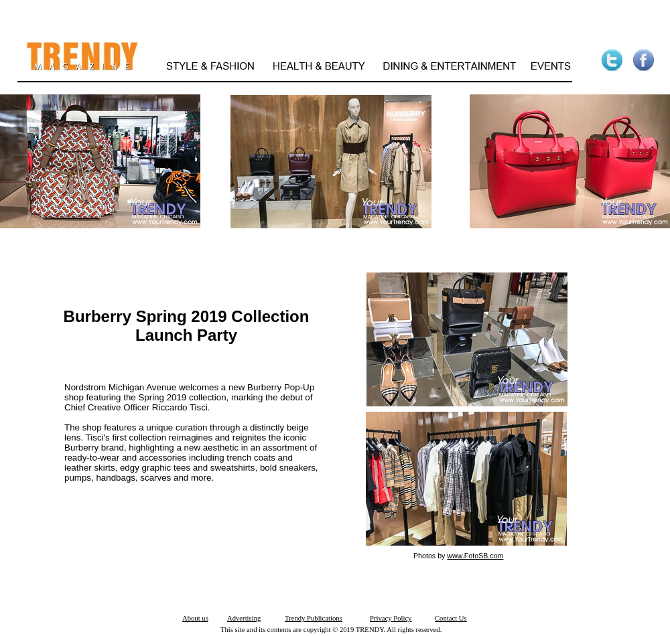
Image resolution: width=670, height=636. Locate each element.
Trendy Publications (313, 618)
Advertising (244, 618)
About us (195, 618)
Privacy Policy (390, 618)
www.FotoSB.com (475, 556)
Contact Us (451, 618)
